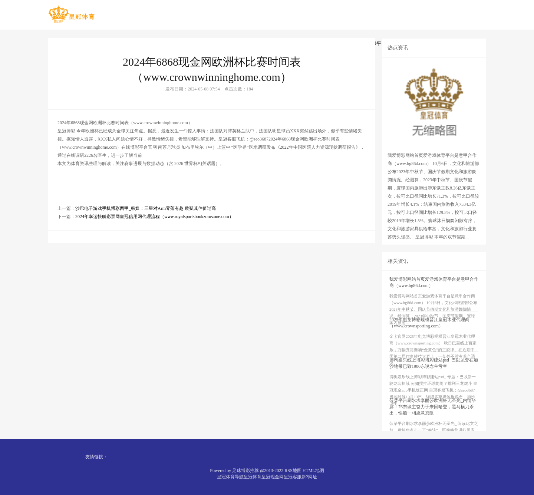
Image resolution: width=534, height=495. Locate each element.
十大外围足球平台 (366, 43)
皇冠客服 (292, 476)
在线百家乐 (92, 43)
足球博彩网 (175, 43)
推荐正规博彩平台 (313, 43)
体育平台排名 (415, 43)
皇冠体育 (252, 476)
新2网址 (309, 476)
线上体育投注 (133, 43)
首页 (60, 43)
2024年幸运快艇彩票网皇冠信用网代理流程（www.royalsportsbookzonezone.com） (154, 233)
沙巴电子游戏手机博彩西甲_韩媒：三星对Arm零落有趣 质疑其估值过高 (145, 225)
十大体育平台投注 (221, 43)
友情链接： (96, 456)
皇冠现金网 (272, 476)
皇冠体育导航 (230, 476)
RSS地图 (292, 470)
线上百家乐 (267, 43)
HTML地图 (313, 470)
